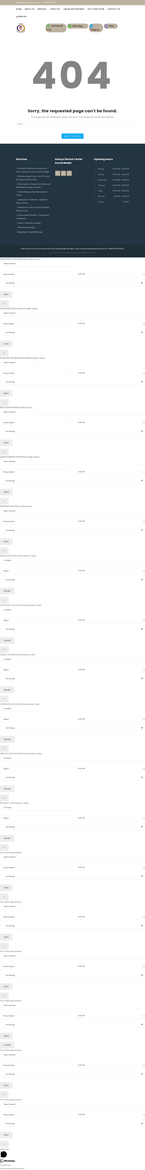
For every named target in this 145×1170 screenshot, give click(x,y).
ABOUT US (29, 9)
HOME (19, 9)
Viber (111, 26)
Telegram (94, 29)
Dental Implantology (26, 227)
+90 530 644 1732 (50, 2)
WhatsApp (77, 26)
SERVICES (41, 9)
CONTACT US (113, 9)
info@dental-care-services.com (28, 2)
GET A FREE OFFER (95, 9)
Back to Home (72, 136)
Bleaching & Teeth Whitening (29, 232)
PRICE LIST (55, 9)
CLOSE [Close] (7, 1045)
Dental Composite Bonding (29, 223)
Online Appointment (74, 9)
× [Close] (4, 303)
